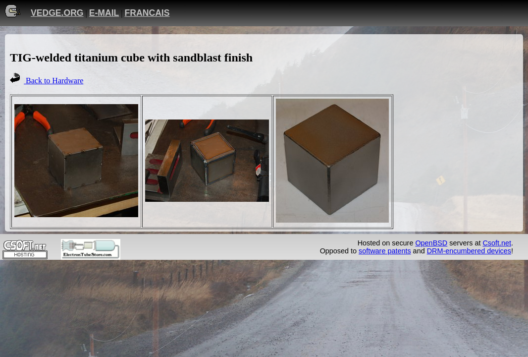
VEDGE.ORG (57, 13)
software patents (385, 251)
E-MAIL (104, 13)
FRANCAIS (147, 13)
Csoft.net (496, 243)
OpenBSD (431, 243)
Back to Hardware (53, 80)
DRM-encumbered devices (469, 251)
